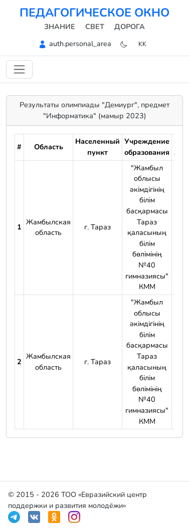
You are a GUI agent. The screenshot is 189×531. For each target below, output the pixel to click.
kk (142, 44)
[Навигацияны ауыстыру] (19, 69)
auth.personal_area (80, 44)
